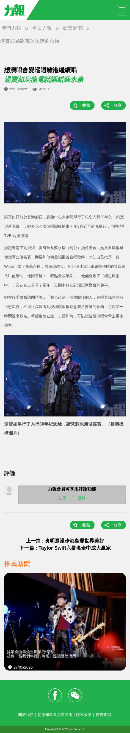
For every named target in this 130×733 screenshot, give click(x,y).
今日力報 (42, 28)
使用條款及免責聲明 (55, 714)
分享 (118, 105)
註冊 (62, 498)
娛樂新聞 (73, 28)
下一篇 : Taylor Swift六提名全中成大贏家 (65, 548)
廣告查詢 (103, 714)
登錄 (81, 498)
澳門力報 (11, 28)
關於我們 (26, 714)
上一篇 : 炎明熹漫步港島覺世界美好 (65, 541)
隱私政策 (84, 714)
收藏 (86, 105)
